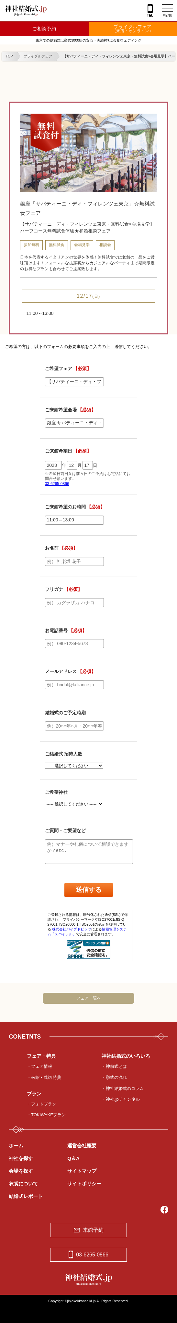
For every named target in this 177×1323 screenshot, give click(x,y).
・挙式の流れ (114, 1077)
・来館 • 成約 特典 (44, 1077)
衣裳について (23, 1183)
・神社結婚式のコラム (123, 1088)
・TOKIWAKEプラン (46, 1114)
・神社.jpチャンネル (121, 1099)
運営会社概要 (81, 1145)
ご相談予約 (44, 28)
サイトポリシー (84, 1183)
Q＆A (73, 1158)
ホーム (16, 1145)
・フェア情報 (39, 1066)
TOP (9, 56)
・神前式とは (114, 1066)
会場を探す (21, 1171)
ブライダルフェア (133, 28)
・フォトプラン (41, 1104)
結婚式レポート (26, 1196)
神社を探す (21, 1158)
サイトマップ (81, 1171)
